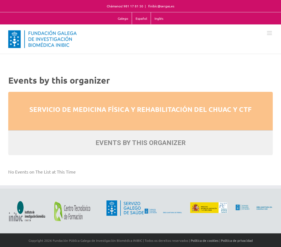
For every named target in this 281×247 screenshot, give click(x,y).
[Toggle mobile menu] (270, 33)
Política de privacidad (237, 240)
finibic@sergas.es (160, 6)
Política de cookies (204, 240)
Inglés (158, 18)
